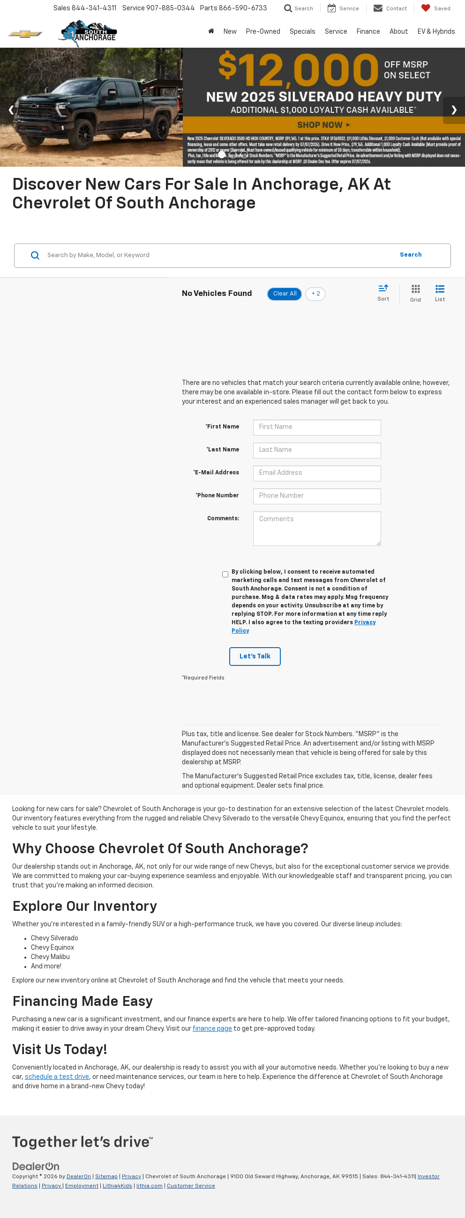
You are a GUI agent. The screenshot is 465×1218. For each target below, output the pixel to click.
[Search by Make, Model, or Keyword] (219, 255)
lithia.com (149, 1186)
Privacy (131, 1177)
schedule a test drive (57, 1077)
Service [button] (336, 32)
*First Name (222, 427)
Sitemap (106, 1177)
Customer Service (191, 1186)
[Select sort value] (386, 293)
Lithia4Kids (117, 1186)
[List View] (440, 294)
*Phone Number (217, 496)
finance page (212, 1029)
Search (411, 255)
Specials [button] (302, 32)
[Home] (211, 32)
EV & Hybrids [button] (436, 32)
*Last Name (222, 450)
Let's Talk (255, 656)
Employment (81, 1186)
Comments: (223, 519)
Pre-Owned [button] (263, 32)
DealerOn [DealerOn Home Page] (79, 1177)
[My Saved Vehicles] (436, 8)
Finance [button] (368, 32)
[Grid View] (413, 294)
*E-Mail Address (216, 473)
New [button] (230, 32)
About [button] (399, 32)
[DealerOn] (36, 1166)
